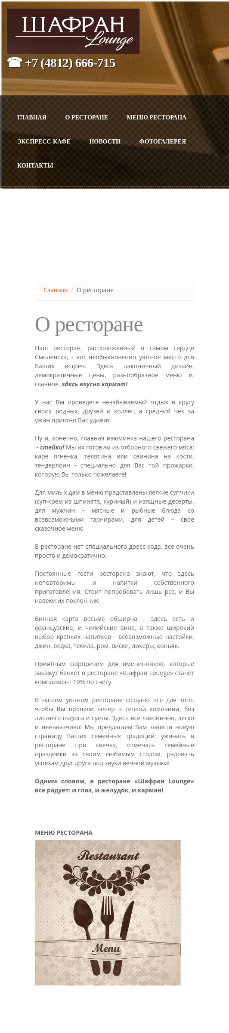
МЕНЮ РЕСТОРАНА (157, 117)
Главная (31, 117)
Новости (105, 141)
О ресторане (86, 117)
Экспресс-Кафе (44, 141)
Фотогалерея (162, 141)
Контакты (35, 165)
